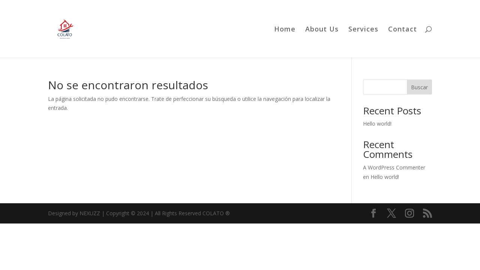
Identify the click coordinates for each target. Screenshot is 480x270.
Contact (402, 29)
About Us (322, 29)
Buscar (419, 87)
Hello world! (377, 123)
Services (363, 29)
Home (285, 29)
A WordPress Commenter (394, 167)
